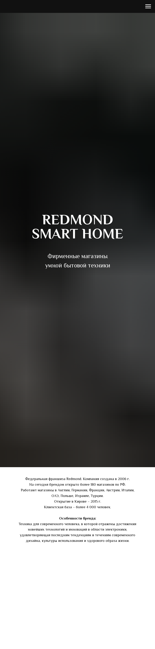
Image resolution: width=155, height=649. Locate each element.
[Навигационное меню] (148, 6)
